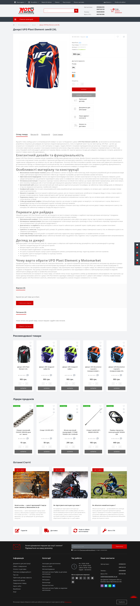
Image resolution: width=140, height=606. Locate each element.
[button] (33, 2)
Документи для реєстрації (84, 108)
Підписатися (119, 546)
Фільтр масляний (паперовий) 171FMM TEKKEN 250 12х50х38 (70, 432)
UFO (80, 42)
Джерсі (34, 25)
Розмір (74, 64)
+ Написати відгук (24, 303)
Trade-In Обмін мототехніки (84, 530)
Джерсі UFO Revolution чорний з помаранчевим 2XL (117, 369)
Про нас (15, 575)
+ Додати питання (24, 326)
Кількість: (75, 81)
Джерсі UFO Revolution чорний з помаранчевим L (93, 369)
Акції (14, 592)
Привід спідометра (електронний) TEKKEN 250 (117, 432)
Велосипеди (46, 582)
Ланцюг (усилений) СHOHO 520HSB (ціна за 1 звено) (23, 432)
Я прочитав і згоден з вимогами (90, 550)
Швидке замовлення (83, 95)
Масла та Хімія (47, 566)
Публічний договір (83, 100)
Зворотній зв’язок (47, 2)
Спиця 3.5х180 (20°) (46, 430)
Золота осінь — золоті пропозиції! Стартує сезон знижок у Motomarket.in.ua (30, 506)
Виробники (17, 589)
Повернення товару (19, 583)
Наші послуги (66, 2)
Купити (83, 89)
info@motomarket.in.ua (109, 576)
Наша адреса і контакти (84, 117)
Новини (57, 2)
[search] (76, 11)
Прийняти (122, 602)
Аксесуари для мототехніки (51, 563)
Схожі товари (58, 134)
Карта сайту (17, 586)
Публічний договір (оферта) (22, 578)
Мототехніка (46, 577)
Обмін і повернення (20, 566)
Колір (73, 72)
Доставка (54, 530)
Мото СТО (111, 530)
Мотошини (46, 580)
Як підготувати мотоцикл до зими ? (66, 505)
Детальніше (68, 602)
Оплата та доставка (82, 125)
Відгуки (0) (34, 134)
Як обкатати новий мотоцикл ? (104, 505)
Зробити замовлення (118, 11)
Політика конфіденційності (87, 550)
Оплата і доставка (79, 2)
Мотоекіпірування (23, 25)
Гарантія (24, 530)
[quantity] (23, 383)
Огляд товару (22, 134)
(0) (87, 37)
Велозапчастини (47, 585)
